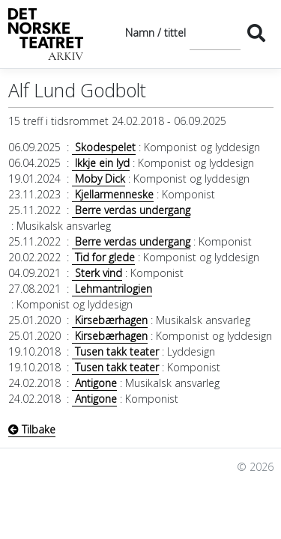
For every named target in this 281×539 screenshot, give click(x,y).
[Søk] (215, 32)
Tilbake (31, 429)
